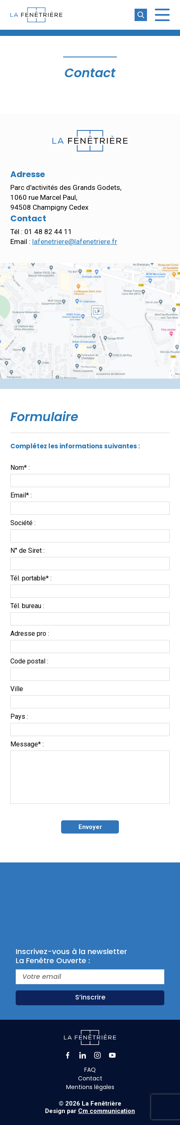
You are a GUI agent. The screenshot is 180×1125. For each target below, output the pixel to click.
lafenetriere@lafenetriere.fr (74, 241)
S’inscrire (90, 997)
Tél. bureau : (27, 606)
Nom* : (20, 467)
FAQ (90, 1070)
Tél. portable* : (31, 578)
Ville (16, 689)
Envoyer (90, 827)
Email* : (21, 495)
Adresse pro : (29, 633)
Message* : (27, 744)
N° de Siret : (27, 550)
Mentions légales (90, 1087)
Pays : (19, 716)
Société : (23, 523)
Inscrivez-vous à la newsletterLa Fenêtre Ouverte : (71, 956)
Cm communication (106, 1111)
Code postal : (29, 661)
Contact (90, 1078)
